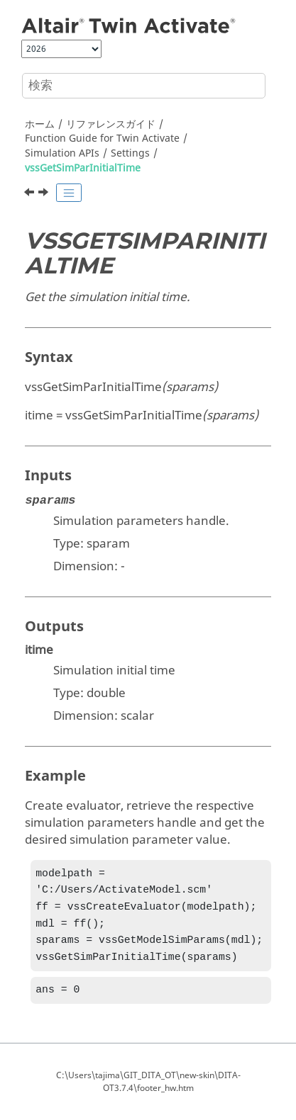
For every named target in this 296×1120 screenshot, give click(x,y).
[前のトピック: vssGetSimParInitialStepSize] (30, 194)
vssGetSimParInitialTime (83, 168)
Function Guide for (102, 138)
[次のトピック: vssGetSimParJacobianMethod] (44, 194)
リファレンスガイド (110, 124)
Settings (130, 153)
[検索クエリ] (143, 85)
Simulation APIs (62, 153)
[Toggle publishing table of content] (69, 192)
